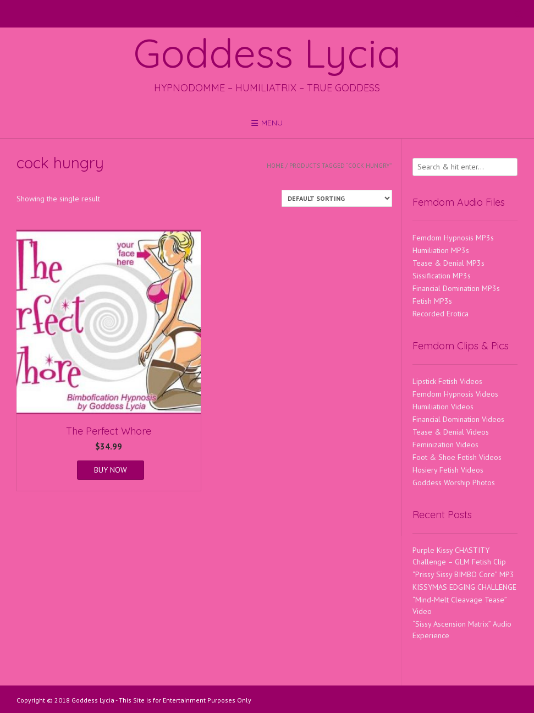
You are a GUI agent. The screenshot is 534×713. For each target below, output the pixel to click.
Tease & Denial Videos (450, 432)
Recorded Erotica (440, 314)
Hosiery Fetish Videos (447, 470)
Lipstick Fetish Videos (447, 381)
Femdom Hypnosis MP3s (453, 238)
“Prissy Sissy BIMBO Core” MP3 (463, 574)
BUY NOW (110, 470)
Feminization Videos (445, 444)
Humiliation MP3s (440, 250)
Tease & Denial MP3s (448, 263)
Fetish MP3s (432, 301)
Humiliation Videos (443, 407)
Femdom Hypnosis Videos (455, 394)
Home (275, 165)
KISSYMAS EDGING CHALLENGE (464, 587)
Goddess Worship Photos (453, 482)
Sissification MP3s (441, 276)
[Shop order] (337, 198)
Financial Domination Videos (458, 419)
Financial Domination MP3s (456, 288)
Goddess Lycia (267, 53)
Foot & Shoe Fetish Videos (457, 457)
